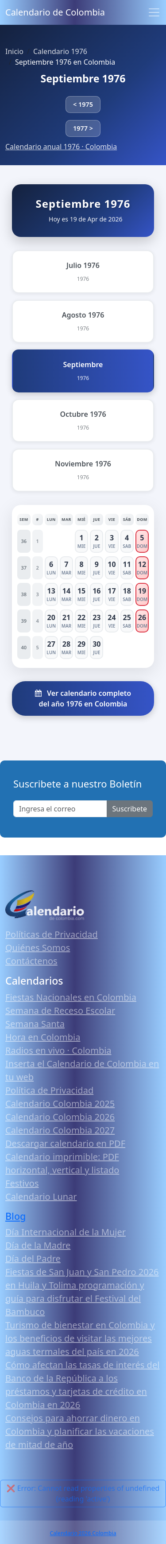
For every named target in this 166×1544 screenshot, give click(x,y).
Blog (15, 1216)
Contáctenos (31, 961)
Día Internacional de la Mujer (65, 1232)
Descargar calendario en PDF (65, 1143)
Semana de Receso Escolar (60, 1010)
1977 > (83, 128)
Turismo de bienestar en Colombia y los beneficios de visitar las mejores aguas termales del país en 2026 (80, 1338)
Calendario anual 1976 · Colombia (61, 146)
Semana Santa (35, 1024)
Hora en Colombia (42, 1037)
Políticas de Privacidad (51, 934)
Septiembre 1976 (82, 78)
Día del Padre (33, 1259)
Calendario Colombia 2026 (60, 1117)
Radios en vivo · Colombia (58, 1050)
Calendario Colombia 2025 (60, 1104)
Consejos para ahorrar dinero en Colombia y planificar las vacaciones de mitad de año (79, 1431)
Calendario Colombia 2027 (60, 1130)
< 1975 (83, 104)
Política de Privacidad (49, 1090)
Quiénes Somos (37, 948)
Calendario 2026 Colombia (83, 1533)
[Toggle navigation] (154, 12)
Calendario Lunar (41, 1197)
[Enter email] (60, 808)
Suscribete (129, 809)
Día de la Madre (37, 1245)
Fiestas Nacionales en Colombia (70, 997)
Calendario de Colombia (55, 12)
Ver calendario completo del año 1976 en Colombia (83, 698)
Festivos (22, 1183)
